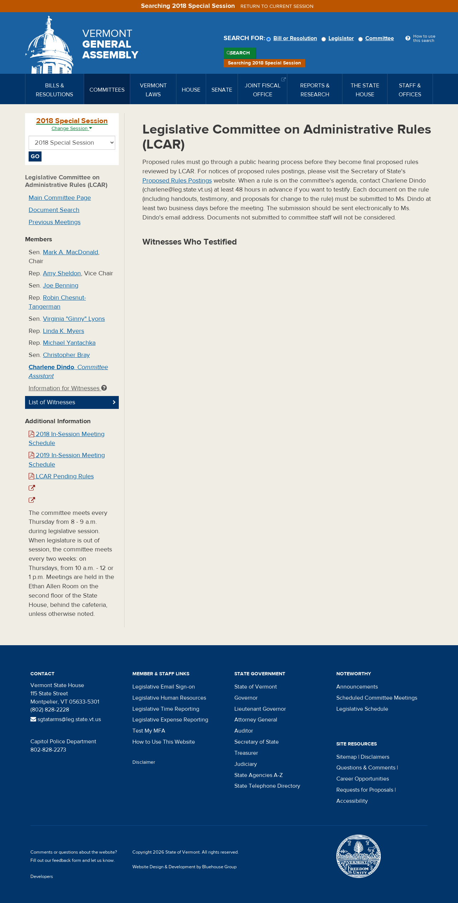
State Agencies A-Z (258, 775)
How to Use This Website (163, 741)
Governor (246, 697)
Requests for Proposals (364, 789)
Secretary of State (256, 741)
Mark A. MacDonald (70, 252)
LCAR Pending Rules (61, 476)
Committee (377, 38)
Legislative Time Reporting (165, 709)
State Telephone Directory (267, 785)
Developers (41, 876)
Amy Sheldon (62, 273)
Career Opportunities (362, 778)
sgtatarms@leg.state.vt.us (65, 719)
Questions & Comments (365, 767)
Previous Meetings (55, 222)
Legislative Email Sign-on (163, 686)
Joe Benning (60, 285)
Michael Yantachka (69, 343)
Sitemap (346, 756)
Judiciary (245, 764)
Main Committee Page (60, 198)
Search (240, 53)
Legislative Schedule (362, 709)
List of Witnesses (52, 402)
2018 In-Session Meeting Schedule (66, 439)
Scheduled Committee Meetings (376, 697)
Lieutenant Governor (260, 709)
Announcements (357, 686)
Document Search (54, 210)
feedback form (66, 860)
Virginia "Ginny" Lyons (74, 319)
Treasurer (246, 753)
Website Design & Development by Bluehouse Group (184, 867)
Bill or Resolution (292, 38)
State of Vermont (255, 686)
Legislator (338, 38)
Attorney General (255, 719)
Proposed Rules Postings (177, 181)
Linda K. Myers (63, 331)
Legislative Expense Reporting (170, 719)
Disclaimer (143, 762)
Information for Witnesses (68, 388)
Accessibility (352, 801)
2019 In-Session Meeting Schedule (67, 460)
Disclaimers (375, 756)
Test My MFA (148, 730)
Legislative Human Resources (169, 697)
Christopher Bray (66, 355)
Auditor (243, 730)
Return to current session (276, 6)
